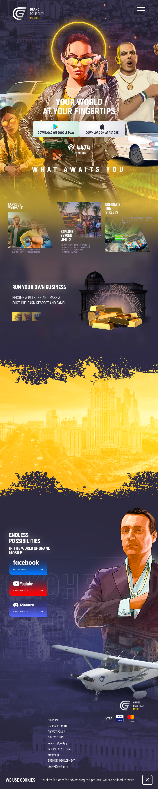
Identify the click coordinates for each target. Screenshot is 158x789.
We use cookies (20, 780)
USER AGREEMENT (57, 726)
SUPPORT (53, 720)
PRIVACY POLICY (56, 731)
